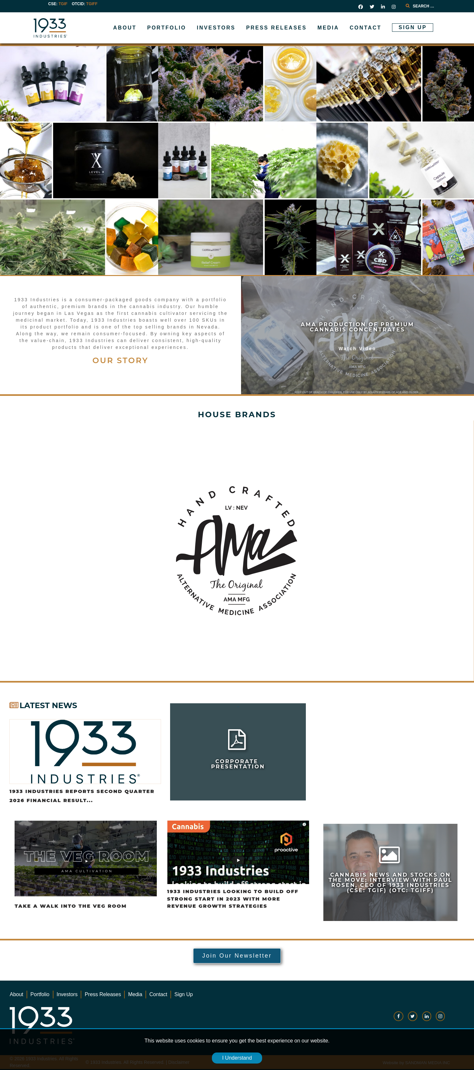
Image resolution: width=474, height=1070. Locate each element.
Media (135, 994)
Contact (158, 994)
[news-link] (390, 872)
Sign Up (183, 994)
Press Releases (103, 994)
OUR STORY (120, 360)
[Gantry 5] (71, 27)
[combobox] (431, 6)
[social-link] (398, 1019)
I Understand (237, 1058)
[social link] (360, 6)
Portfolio (40, 994)
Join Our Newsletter (237, 955)
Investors (67, 994)
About (16, 994)
